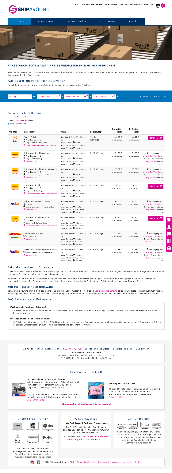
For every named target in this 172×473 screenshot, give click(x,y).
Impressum (126, 462)
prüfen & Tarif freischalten (153, 156)
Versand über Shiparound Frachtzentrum (40, 145)
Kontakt (148, 4)
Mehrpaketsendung (77, 21)
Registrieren (111, 4)
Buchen (156, 138)
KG (34, 96)
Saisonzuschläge (116, 397)
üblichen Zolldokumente (106, 291)
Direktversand (30, 161)
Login (75, 4)
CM (118, 96)
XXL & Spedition (107, 21)
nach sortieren (20, 117)
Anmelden (133, 21)
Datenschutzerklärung (108, 462)
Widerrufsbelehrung (86, 462)
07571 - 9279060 (74, 348)
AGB (72, 462)
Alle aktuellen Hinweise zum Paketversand (86, 404)
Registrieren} (151, 161)
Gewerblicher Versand (131, 4)
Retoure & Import (46, 21)
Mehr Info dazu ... (58, 387)
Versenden (19, 21)
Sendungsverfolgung (92, 4)
